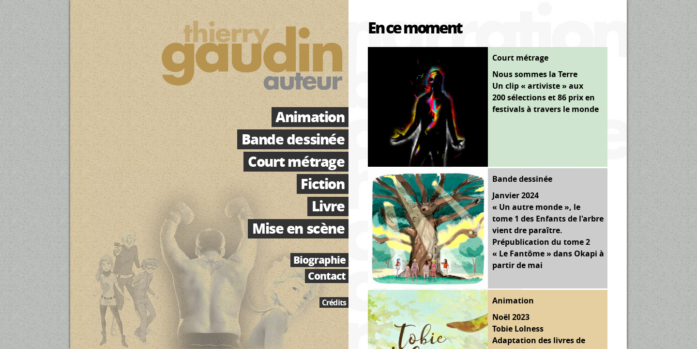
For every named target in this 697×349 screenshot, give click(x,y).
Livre (328, 206)
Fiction (322, 183)
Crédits (334, 302)
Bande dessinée (293, 139)
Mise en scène (298, 228)
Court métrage (296, 161)
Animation (309, 117)
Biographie (319, 260)
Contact (327, 276)
